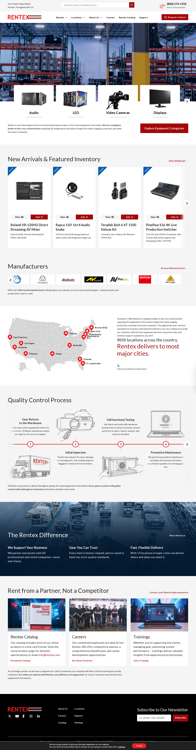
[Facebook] (23, 716)
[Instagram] (31, 716)
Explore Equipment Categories (164, 128)
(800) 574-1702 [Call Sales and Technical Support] (176, 3)
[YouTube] (17, 716)
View (19, 217)
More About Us (177, 535)
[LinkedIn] (38, 716)
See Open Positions (82, 660)
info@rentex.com (49, 654)
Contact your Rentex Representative (168, 592)
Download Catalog (20, 660)
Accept (139, 745)
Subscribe (180, 718)
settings (121, 747)
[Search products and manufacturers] (95, 5)
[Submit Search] (131, 5)
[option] (35, 101)
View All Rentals (177, 160)
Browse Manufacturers (173, 268)
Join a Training (140, 660)
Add (39, 217)
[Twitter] (9, 716)
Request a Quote (175, 17)
